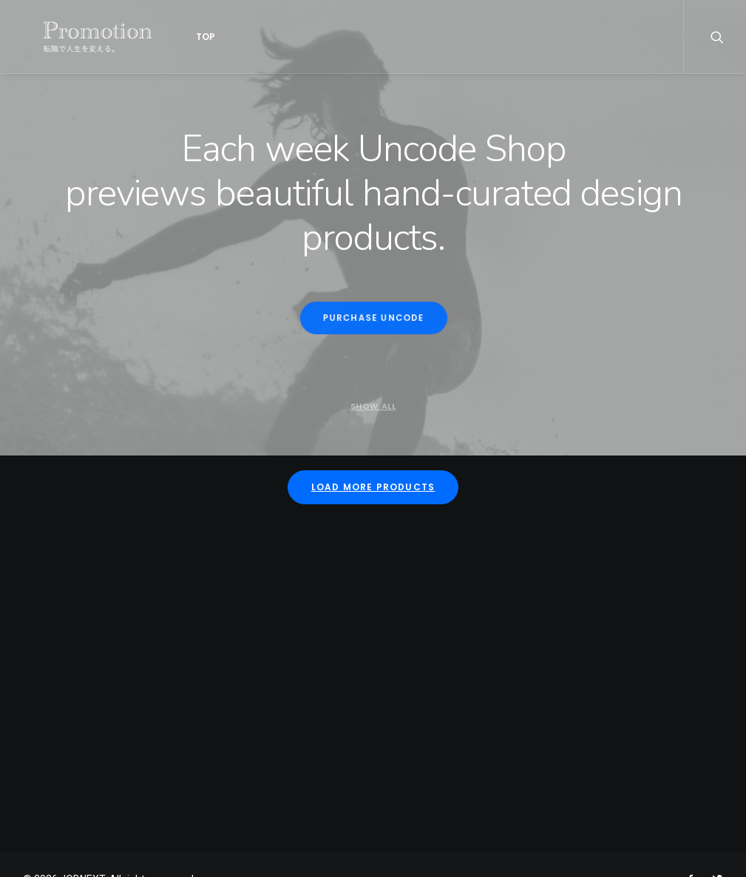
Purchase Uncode (373, 318)
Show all (373, 406)
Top (176, 36)
